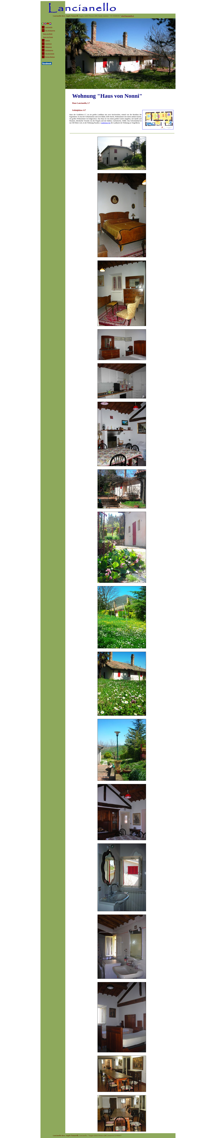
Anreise (47, 40)
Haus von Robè (47, 34)
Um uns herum (49, 53)
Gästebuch (48, 43)
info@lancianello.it (127, 16)
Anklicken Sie (105, 123)
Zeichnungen (49, 50)
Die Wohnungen (50, 30)
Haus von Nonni (48, 37)
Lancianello (48, 27)
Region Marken (50, 57)
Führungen (48, 47)
